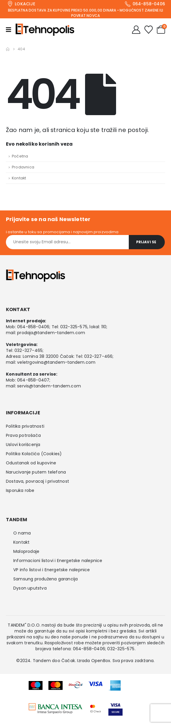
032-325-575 (73, 327)
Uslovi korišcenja (23, 444)
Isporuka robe (20, 490)
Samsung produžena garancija (45, 579)
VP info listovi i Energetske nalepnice (51, 570)
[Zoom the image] (56, 707)
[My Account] (136, 29)
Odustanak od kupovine (31, 463)
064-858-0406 (33, 327)
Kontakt (19, 178)
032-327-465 (28, 350)
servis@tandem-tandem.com (49, 386)
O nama (22, 533)
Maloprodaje (26, 551)
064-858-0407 (33, 380)
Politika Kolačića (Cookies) (34, 454)
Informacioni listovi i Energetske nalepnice (57, 561)
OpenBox (100, 661)
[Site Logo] (44, 29)
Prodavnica (23, 167)
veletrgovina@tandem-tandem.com (56, 362)
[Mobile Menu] (10, 30)
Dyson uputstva (30, 588)
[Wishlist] (148, 29)
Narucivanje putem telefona (36, 472)
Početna (20, 156)
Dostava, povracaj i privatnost (37, 481)
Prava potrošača (23, 435)
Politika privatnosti (25, 426)
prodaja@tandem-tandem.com (51, 333)
